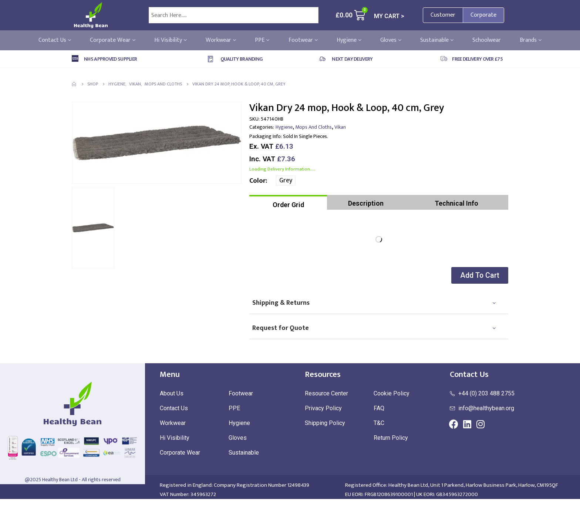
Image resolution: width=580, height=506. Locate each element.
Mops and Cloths (313, 127)
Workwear (221, 40)
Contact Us (54, 40)
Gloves (390, 40)
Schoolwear (486, 40)
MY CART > (389, 16)
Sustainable (436, 40)
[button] (478, 275)
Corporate (483, 15)
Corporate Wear (112, 40)
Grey (285, 180)
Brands (531, 40)
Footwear (303, 40)
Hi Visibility (170, 40)
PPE (262, 40)
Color (257, 180)
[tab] (288, 202)
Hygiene (349, 40)
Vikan (340, 127)
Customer (443, 15)
